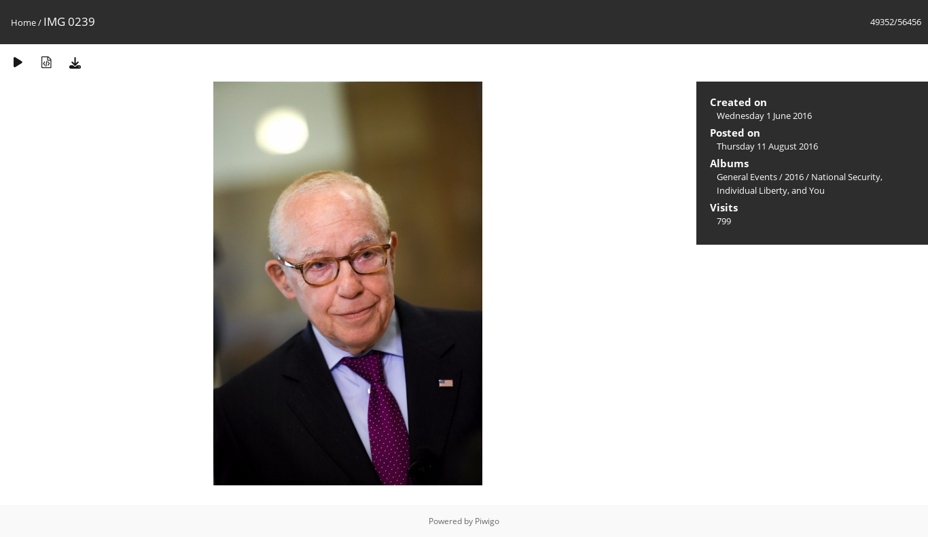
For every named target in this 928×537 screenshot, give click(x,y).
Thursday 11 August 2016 (767, 146)
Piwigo (487, 521)
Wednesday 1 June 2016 (764, 115)
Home (23, 22)
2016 (794, 177)
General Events (747, 177)
